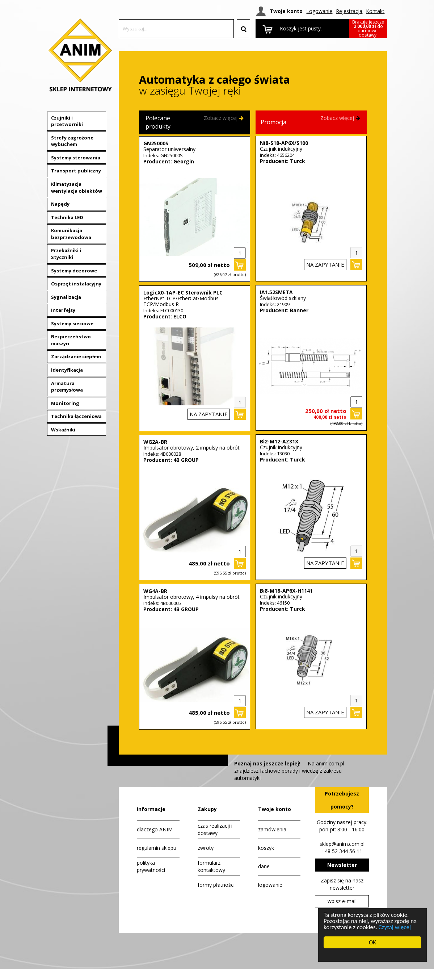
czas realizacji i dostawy (215, 829)
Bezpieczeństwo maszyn (71, 340)
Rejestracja (349, 11)
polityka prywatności (151, 866)
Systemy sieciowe (72, 323)
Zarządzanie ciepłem (76, 356)
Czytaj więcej (394, 927)
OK (372, 942)
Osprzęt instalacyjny (76, 283)
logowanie (270, 884)
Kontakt (375, 11)
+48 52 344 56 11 (341, 851)
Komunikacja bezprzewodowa (71, 234)
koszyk (266, 847)
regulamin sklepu (156, 847)
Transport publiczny (76, 170)
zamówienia (272, 829)
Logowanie (319, 11)
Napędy (60, 204)
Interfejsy (63, 310)
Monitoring (65, 403)
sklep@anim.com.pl (342, 843)
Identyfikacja (67, 370)
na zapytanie (209, 414)
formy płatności (216, 884)
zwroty (206, 847)
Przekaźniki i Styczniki (66, 253)
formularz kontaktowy (211, 866)
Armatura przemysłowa (67, 386)
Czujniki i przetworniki (67, 121)
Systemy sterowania (75, 157)
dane (264, 866)
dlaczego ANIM (155, 829)
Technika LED (67, 217)
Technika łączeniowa (76, 416)
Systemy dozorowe (74, 270)
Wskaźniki (63, 429)
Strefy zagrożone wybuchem (72, 141)
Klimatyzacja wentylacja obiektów (76, 187)
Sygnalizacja (66, 297)
